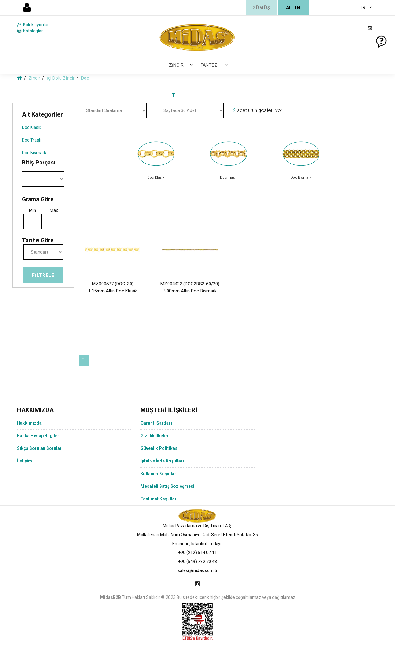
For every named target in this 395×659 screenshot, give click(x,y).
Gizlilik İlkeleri (155, 435)
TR (362, 7)
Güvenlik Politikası (159, 448)
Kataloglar (30, 31)
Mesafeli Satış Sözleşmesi (167, 486)
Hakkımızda (29, 423)
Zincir (176, 65)
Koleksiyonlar (33, 25)
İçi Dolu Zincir (61, 78)
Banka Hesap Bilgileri (38, 435)
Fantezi (210, 65)
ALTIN (293, 7)
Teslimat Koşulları (159, 498)
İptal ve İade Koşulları (162, 460)
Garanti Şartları (156, 423)
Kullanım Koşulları (158, 473)
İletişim (24, 460)
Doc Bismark (34, 152)
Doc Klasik (31, 127)
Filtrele (43, 275)
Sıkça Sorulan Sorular (39, 448)
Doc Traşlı (31, 140)
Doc (85, 78)
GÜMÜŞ (261, 7)
